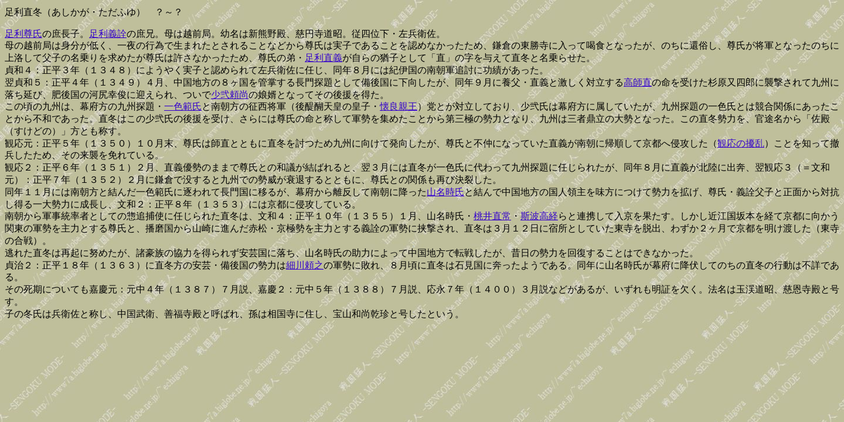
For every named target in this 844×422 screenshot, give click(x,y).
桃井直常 (492, 216)
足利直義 (323, 58)
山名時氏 (445, 192)
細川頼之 (305, 265)
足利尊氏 (23, 34)
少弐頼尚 (230, 95)
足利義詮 (108, 34)
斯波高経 (539, 216)
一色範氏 (183, 106)
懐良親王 (398, 106)
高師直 (638, 82)
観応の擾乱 (740, 143)
